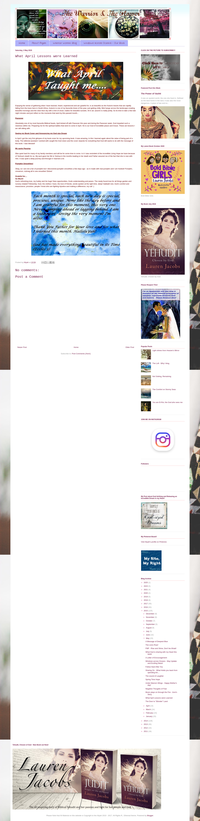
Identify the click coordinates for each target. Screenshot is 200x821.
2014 (146, 721)
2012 (146, 728)
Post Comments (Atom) (81, 354)
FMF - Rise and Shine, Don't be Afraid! (160, 648)
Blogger (150, 815)
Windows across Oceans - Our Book (104, 43)
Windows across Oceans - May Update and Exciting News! (161, 662)
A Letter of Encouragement (156, 658)
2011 (146, 731)
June (148, 635)
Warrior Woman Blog (65, 43)
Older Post (130, 347)
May (148, 638)
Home (22, 43)
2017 (146, 604)
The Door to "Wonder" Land (156, 701)
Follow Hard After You (154, 667)
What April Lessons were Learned (158, 698)
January (149, 716)
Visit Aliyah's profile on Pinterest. (154, 542)
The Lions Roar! (151, 645)
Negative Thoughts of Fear (156, 689)
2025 (146, 582)
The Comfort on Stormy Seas (164, 389)
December (150, 614)
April (148, 706)
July (148, 631)
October (149, 621)
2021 (146, 590)
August (149, 628)
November (150, 617)
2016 (146, 607)
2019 (146, 597)
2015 (146, 611)
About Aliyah (39, 43)
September (150, 624)
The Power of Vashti (151, 93)
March (149, 709)
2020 (146, 593)
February (150, 713)
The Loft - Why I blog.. (161, 363)
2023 (146, 586)
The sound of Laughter (154, 676)
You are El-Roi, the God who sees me (167, 402)
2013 (146, 724)
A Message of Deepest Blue (156, 641)
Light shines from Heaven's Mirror (165, 350)
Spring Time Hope (152, 679)
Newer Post (22, 347)
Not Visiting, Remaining (161, 376)
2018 (146, 600)
